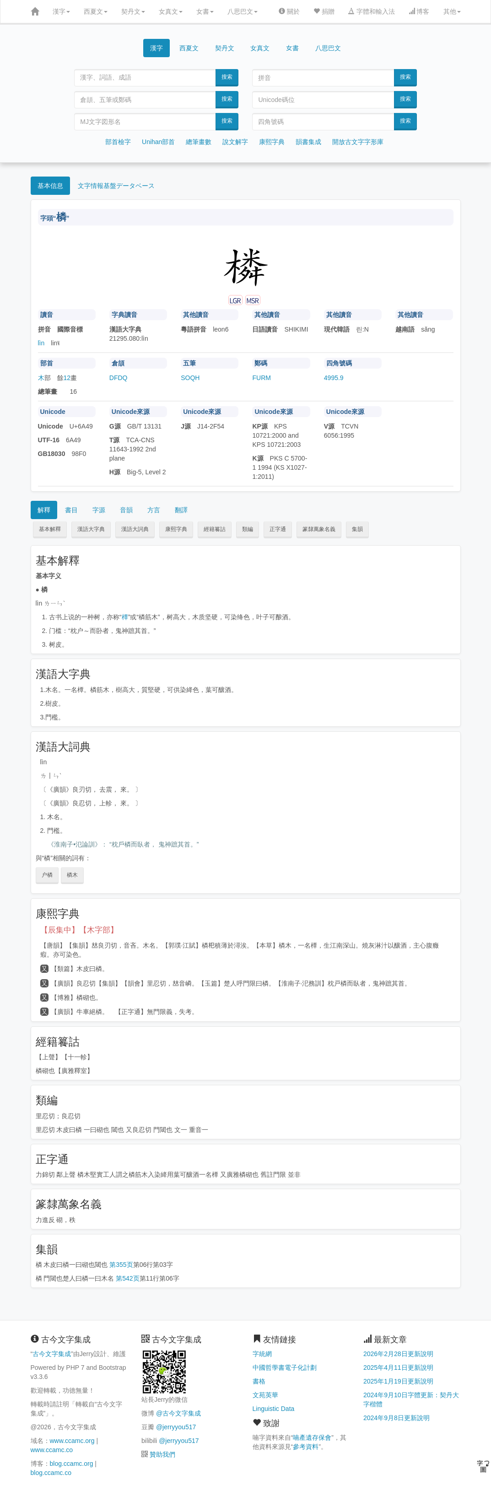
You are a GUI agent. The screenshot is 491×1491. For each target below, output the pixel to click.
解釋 (44, 510)
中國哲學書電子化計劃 (285, 1367)
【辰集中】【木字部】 (79, 930)
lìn (41, 343)
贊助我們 (162, 1454)
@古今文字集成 (178, 1413)
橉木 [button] (72, 875)
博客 (419, 11)
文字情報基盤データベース (116, 185)
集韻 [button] (357, 529)
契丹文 (133, 11)
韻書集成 (308, 141)
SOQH (190, 377)
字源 (98, 510)
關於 (289, 11)
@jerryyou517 (176, 1427)
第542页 (127, 1278)
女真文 (171, 11)
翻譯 (181, 510)
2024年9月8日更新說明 (396, 1417)
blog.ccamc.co (51, 1472)
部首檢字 (118, 141)
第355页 (121, 1264)
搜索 (226, 77)
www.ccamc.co (52, 1449)
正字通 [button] (278, 529)
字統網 (262, 1353)
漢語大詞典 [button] (135, 529)
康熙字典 (272, 141)
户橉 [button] (47, 875)
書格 (259, 1381)
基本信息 (50, 185)
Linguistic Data (274, 1408)
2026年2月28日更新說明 (398, 1353)
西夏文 (96, 11)
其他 (452, 11)
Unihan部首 (158, 141)
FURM (261, 377)
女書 (205, 11)
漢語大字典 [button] (91, 529)
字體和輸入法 (371, 11)
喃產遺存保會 (312, 1437)
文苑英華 (265, 1395)
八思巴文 (242, 11)
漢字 (61, 11)
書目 (71, 510)
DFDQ (118, 377)
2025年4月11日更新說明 (398, 1367)
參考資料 (305, 1446)
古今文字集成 (51, 1353)
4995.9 (334, 377)
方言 (153, 510)
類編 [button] (247, 529)
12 (67, 377)
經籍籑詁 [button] (215, 529)
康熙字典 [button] (176, 529)
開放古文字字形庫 (357, 141)
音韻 (126, 510)
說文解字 (235, 141)
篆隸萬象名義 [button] (318, 529)
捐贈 (324, 11)
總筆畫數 (198, 141)
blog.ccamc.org (71, 1463)
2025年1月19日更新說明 (398, 1381)
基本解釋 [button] (50, 529)
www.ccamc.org (72, 1440)
